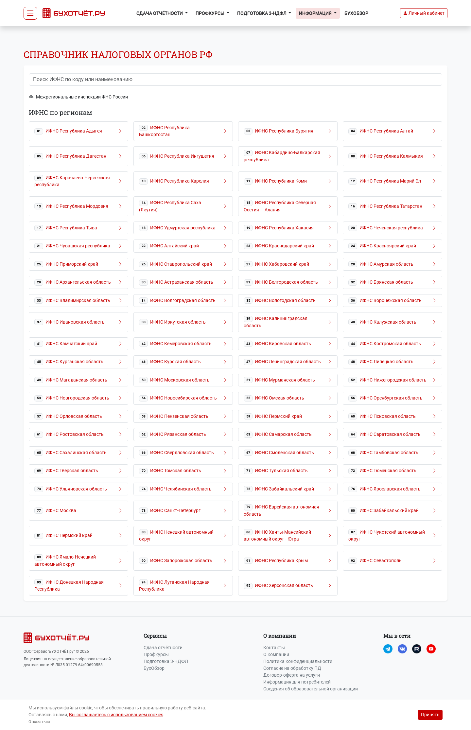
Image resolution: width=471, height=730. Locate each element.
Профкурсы (156, 654)
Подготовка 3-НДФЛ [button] (262, 13)
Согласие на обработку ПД (292, 668)
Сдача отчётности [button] (160, 13)
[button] (423, 13)
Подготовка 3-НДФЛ (166, 661)
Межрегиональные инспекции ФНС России (78, 97)
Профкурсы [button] (210, 13)
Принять (430, 714)
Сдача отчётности (163, 647)
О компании (276, 654)
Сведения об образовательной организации (310, 688)
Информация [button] (316, 13)
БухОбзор (356, 13)
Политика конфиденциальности (297, 661)
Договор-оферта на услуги (291, 675)
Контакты (274, 647)
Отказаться (39, 722)
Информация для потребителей (297, 682)
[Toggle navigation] (30, 13)
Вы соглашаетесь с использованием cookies (116, 714)
